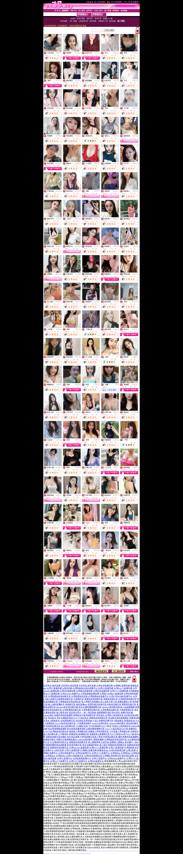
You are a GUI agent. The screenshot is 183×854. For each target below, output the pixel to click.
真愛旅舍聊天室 (110, 699)
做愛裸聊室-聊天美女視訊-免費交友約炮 (115, 712)
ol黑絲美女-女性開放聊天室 (62, 721)
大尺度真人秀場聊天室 (119, 731)
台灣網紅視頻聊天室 (112, 756)
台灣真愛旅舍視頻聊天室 (59, 696)
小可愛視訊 (63, 734)
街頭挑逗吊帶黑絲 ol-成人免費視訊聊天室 (94, 721)
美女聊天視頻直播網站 (118, 718)
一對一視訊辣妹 (89, 712)
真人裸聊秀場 (94, 742)
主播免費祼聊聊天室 (95, 729)
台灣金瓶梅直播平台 (82, 758)
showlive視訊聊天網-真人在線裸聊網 (118, 707)
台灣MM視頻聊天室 (93, 756)
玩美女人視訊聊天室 (121, 726)
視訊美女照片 (75, 712)
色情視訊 (134, 731)
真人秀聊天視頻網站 (90, 702)
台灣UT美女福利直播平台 (120, 696)
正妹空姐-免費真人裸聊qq (112, 742)
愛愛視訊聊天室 (129, 704)
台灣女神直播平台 (66, 753)
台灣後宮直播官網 (84, 691)
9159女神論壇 (94, 726)
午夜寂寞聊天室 (126, 710)
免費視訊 (59, 53)
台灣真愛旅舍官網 (79, 696)
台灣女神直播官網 (104, 685)
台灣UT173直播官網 (119, 691)
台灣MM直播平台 (83, 753)
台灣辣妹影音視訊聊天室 (69, 702)
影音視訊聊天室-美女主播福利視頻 (83, 745)
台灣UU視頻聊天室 (74, 756)
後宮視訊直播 (128, 756)
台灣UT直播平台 (99, 758)
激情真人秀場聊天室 (78, 731)
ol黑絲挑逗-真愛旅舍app (124, 721)
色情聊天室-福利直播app (76, 704)
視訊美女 (52, 718)
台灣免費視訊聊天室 (71, 710)
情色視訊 (100, 715)
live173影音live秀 (118, 734)
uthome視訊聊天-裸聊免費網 (91, 739)
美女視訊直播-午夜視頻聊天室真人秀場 (85, 737)
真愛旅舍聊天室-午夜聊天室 (71, 699)
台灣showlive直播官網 (79, 748)
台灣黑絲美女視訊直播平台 (85, 688)
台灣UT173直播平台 (101, 753)
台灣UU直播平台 (64, 758)
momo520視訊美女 (100, 723)
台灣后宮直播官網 (101, 691)
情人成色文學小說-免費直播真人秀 (116, 702)
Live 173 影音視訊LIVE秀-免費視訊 (121, 729)
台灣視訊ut (115, 753)
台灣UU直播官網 (105, 688)
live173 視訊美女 (81, 718)
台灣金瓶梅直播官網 (90, 694)
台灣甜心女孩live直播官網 (111, 694)
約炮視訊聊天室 (114, 704)
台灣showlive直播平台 (70, 694)
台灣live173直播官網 (123, 688)
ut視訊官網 (67, 688)
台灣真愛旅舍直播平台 (98, 696)
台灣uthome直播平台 (69, 671)
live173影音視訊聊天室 (65, 723)
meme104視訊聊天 (117, 723)
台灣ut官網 (131, 750)
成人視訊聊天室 (68, 726)
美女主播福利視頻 (65, 718)
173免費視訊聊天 (84, 723)
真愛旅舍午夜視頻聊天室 (84, 715)
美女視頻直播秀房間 (76, 729)
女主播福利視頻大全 (59, 742)
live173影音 (106, 726)
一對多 (116, 385)
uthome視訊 (48, 715)
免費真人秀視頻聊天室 (98, 731)
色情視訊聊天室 (53, 726)
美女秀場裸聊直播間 (57, 729)
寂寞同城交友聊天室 (97, 704)
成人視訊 (103, 745)
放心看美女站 (62, 712)
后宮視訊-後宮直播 (51, 685)
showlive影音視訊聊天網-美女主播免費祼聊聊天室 (78, 707)
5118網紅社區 (82, 726)
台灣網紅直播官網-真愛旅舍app (94, 750)
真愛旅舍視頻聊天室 (93, 699)
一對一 (97, 136)
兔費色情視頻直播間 (63, 715)
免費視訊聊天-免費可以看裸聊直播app (60, 739)
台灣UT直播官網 (54, 688)
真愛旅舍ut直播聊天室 (79, 734)
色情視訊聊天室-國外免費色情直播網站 (121, 737)
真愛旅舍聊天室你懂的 (56, 737)
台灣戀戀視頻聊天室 (127, 699)
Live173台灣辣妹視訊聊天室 (56, 731)
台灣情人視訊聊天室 (114, 715)
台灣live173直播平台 (59, 761)
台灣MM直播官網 (67, 691)
